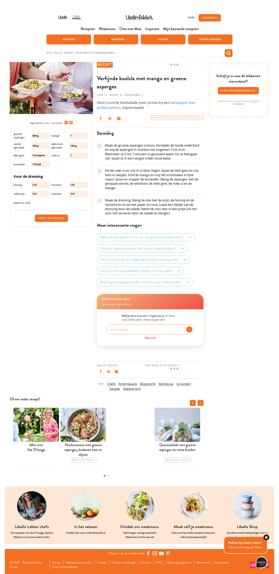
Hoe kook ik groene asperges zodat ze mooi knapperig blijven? (142, 248)
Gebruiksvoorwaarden (78, 562)
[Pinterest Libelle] (168, 553)
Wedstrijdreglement (179, 562)
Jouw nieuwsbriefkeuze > (238, 90)
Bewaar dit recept (164, 117)
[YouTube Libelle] (161, 553)
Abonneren (203, 562)
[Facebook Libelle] (148, 553)
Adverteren (222, 562)
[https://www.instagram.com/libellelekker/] (154, 553)
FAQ (159, 562)
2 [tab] (108, 476)
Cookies (102, 562)
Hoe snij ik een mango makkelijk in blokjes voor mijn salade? (140, 271)
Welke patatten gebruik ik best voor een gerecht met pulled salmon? (146, 237)
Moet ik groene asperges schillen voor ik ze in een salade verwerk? (144, 282)
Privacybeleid (238, 104)
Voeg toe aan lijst (51, 218)
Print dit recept (191, 117)
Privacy (56, 562)
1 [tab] (105, 476)
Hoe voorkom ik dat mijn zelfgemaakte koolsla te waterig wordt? (143, 259)
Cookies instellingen (124, 562)
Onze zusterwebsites (65, 567)
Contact (146, 562)
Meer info (150, 338)
